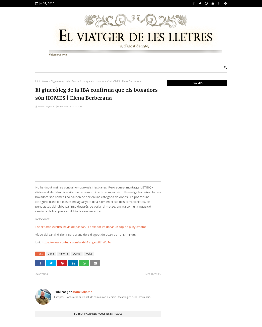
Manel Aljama (46, 106)
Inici (37, 81)
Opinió (77, 253)
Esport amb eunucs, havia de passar (60, 227)
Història (63, 253)
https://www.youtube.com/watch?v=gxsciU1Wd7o (76, 242)
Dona (51, 253)
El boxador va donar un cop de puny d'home (117, 227)
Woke (45, 81)
